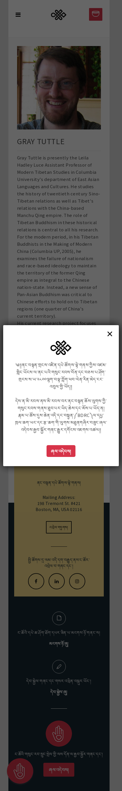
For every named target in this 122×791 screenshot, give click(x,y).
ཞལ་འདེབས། (61, 451)
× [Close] (110, 333)
